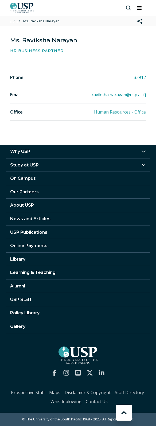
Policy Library (25, 312)
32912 (140, 77)
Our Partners (24, 191)
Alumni (17, 286)
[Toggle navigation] (139, 8)
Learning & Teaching (33, 272)
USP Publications (28, 232)
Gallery (17, 326)
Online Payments (29, 245)
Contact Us (97, 401)
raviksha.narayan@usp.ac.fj (119, 95)
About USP (22, 205)
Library (17, 259)
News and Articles (30, 218)
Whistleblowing (65, 401)
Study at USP (24, 165)
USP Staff (21, 299)
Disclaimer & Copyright (88, 392)
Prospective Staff (28, 392)
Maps (54, 392)
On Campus (23, 178)
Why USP (20, 151)
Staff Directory (129, 392)
